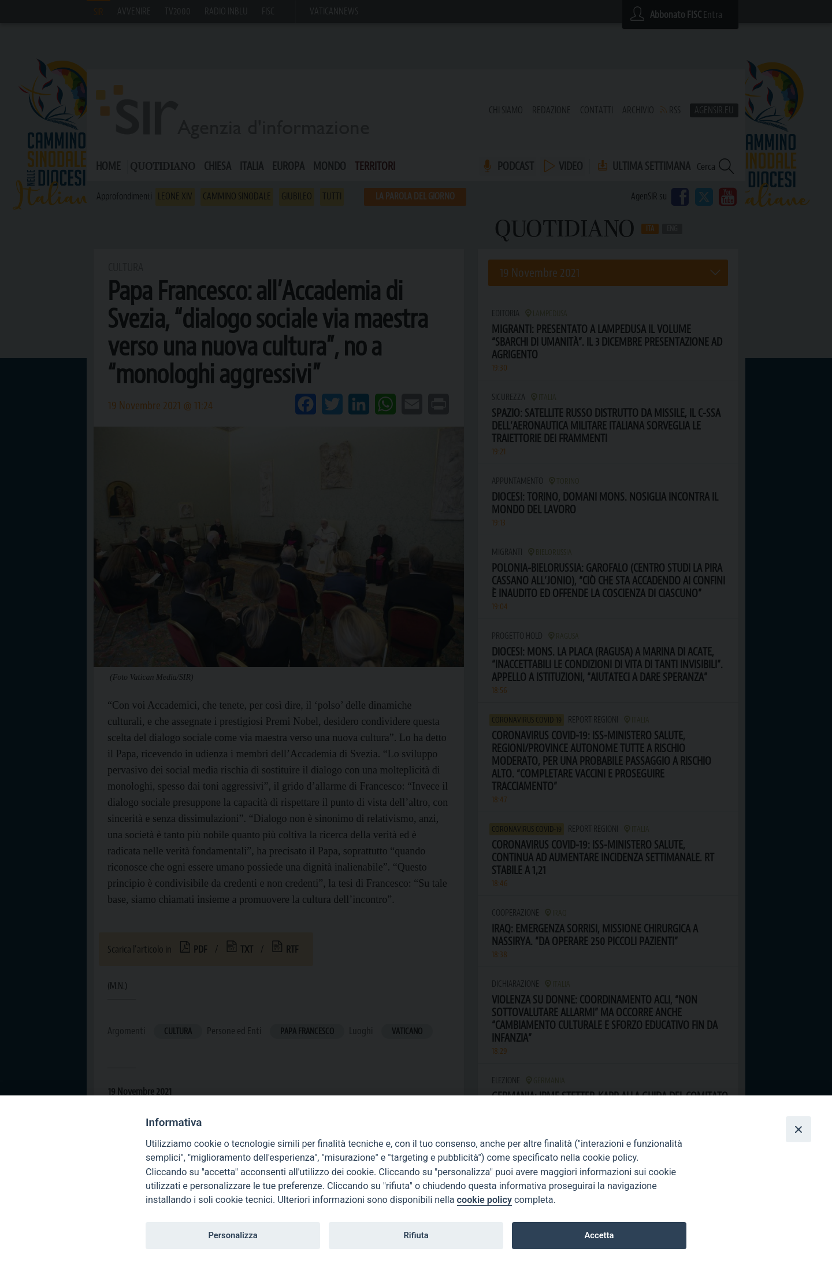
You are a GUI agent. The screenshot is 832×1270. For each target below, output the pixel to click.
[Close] (798, 1129)
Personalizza (232, 1235)
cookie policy (484, 1199)
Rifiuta (415, 1235)
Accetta (599, 1235)
